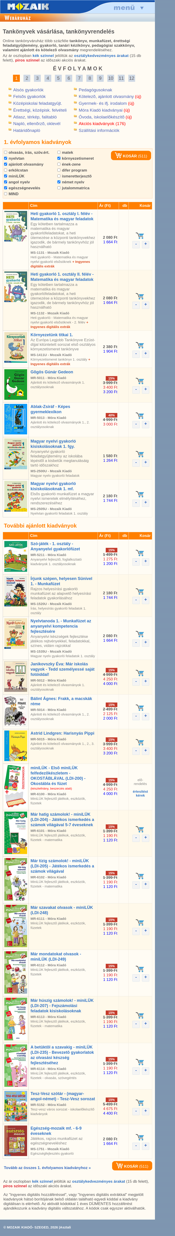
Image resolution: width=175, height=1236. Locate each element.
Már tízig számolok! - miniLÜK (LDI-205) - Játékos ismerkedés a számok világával (62, 866)
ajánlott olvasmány (24, 164)
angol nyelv (17, 182)
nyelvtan (14, 158)
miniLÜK (14, 176)
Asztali (65, 1227)
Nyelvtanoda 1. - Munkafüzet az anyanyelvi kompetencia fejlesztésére (61, 626)
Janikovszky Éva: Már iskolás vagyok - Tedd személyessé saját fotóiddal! (63, 669)
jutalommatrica (73, 188)
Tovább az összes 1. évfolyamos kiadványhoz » (47, 1168)
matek (65, 152)
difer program (72, 170)
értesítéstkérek (140, 793)
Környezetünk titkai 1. (52, 335)
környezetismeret (75, 158)
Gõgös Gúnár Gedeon (52, 372)
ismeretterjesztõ (74, 176)
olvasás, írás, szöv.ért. (26, 152)
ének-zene (69, 164)
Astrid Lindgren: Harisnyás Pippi (62, 733)
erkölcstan (16, 170)
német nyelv (70, 182)
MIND (11, 194)
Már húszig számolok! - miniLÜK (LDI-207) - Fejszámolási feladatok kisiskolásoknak (62, 1005)
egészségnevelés (22, 188)
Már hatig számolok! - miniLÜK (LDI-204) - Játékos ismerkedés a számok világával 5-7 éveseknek (62, 819)
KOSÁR (126, 156)
